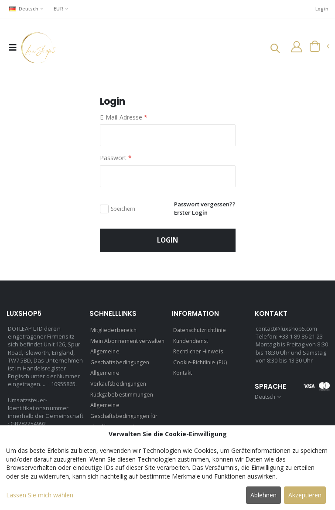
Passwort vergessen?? (203, 205)
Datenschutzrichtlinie (201, 332)
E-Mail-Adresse (123, 117)
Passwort (116, 158)
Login (321, 9)
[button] (272, 49)
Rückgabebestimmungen (123, 406)
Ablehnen (263, 495)
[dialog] (167, 467)
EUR (60, 8)
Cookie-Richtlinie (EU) (201, 364)
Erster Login (188, 213)
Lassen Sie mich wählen (39, 495)
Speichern (123, 209)
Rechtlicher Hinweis (199, 353)
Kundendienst (192, 343)
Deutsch (24, 8)
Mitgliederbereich (113, 332)
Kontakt (183, 374)
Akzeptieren (304, 495)
